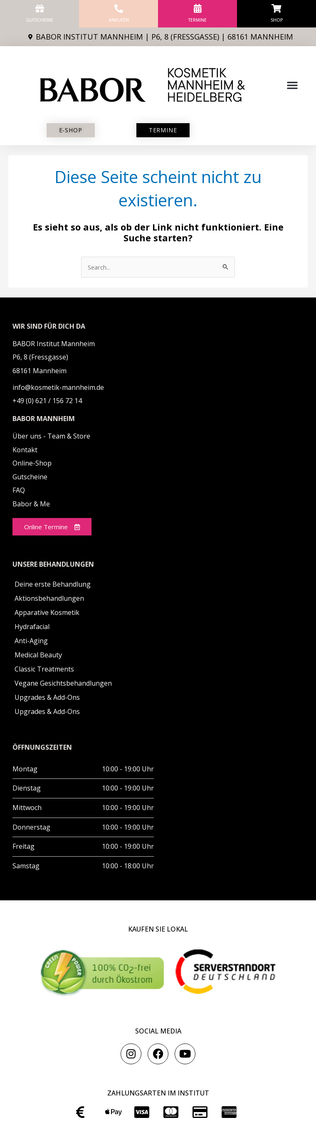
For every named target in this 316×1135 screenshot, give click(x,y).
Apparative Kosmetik (47, 612)
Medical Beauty (38, 654)
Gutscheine (39, 20)
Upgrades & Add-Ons (47, 697)
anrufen (119, 20)
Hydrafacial (32, 626)
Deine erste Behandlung (53, 584)
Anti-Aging (31, 640)
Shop (277, 20)
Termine (197, 20)
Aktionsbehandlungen (49, 598)
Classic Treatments (44, 669)
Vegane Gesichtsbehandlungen (63, 683)
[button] (292, 85)
